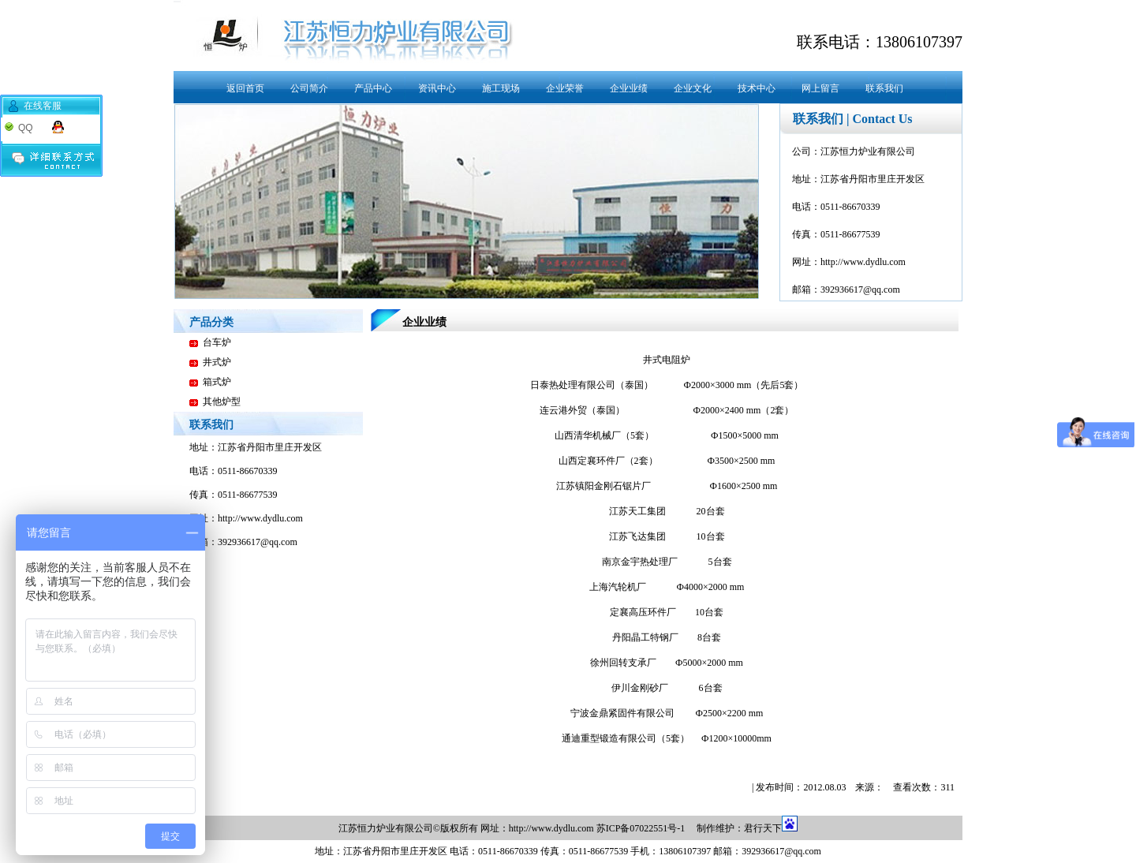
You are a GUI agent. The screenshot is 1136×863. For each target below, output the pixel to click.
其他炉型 (222, 401)
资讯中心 (437, 88)
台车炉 (217, 342)
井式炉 (217, 362)
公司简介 (309, 88)
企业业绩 (629, 88)
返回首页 (245, 88)
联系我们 (884, 88)
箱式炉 (217, 381)
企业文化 (693, 88)
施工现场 (501, 88)
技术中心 (756, 88)
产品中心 (373, 88)
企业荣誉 (565, 88)
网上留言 (820, 88)
